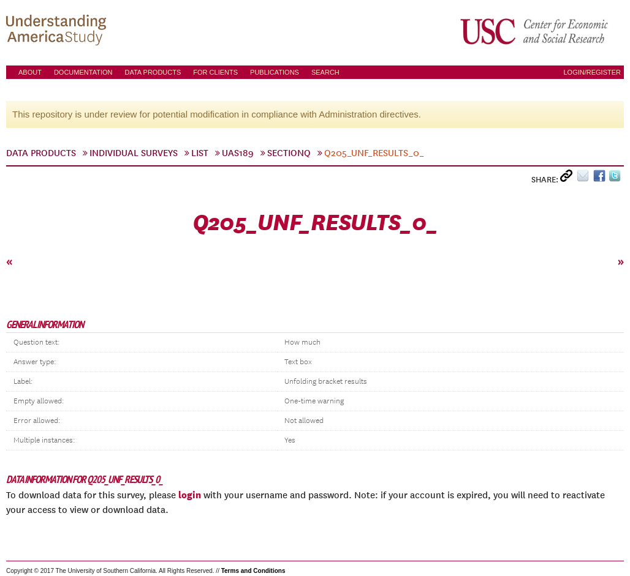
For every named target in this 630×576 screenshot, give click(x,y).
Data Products (152, 72)
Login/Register (592, 72)
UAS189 (238, 153)
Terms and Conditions (253, 570)
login (189, 494)
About (30, 72)
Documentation (83, 72)
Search (325, 72)
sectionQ (289, 153)
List (199, 153)
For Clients (215, 72)
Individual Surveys (133, 153)
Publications (274, 72)
